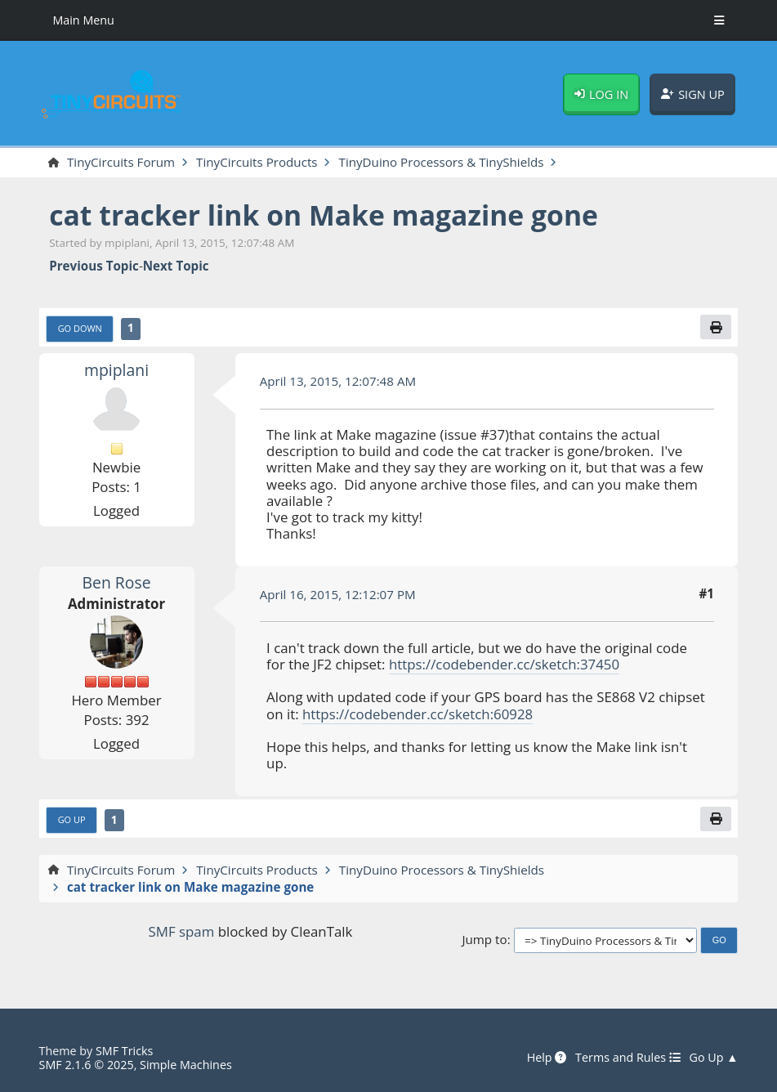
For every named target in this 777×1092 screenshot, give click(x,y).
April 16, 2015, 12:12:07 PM (338, 594)
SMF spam (182, 931)
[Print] (715, 327)
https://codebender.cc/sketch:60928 (417, 714)
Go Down (80, 328)
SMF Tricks (124, 1050)
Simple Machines (186, 1064)
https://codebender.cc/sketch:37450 (504, 664)
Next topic (176, 265)
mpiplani (116, 370)
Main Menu (83, 20)
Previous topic (94, 265)
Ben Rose (117, 582)
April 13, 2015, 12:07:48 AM (338, 381)
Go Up (72, 819)
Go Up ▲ (714, 1057)
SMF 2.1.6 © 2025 (86, 1064)
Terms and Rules (628, 1057)
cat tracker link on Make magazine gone (323, 215)
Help (547, 1057)
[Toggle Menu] (719, 20)
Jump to (484, 939)
